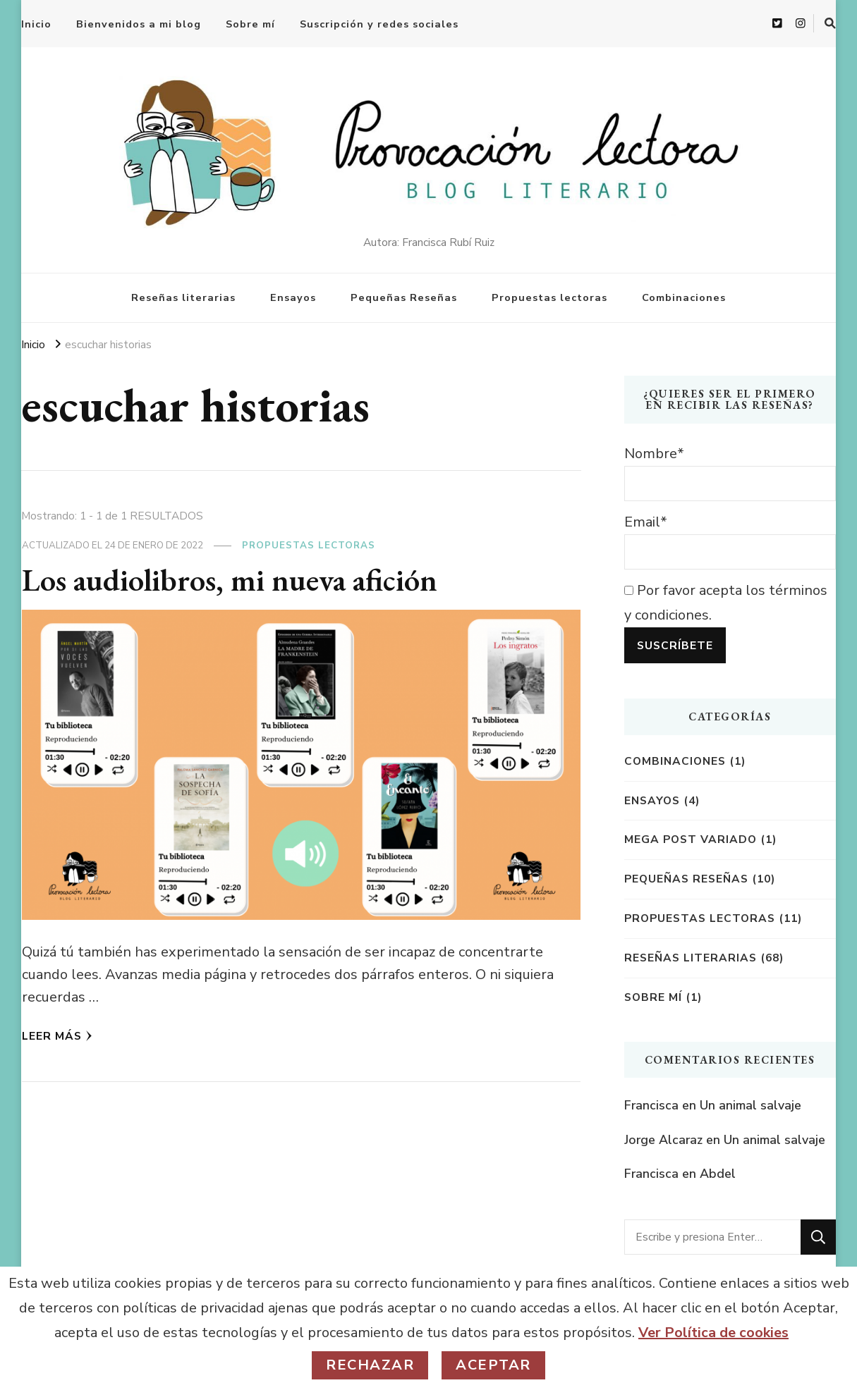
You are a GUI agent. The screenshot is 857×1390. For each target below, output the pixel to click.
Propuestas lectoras (549, 297)
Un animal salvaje (750, 1105)
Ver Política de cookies (713, 1332)
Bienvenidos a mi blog (138, 24)
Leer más (57, 1035)
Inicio (36, 24)
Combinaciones (684, 297)
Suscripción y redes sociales (379, 24)
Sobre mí (250, 24)
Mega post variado (690, 839)
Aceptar (493, 1364)
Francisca (651, 1105)
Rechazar (370, 1364)
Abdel (718, 1173)
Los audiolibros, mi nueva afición (229, 579)
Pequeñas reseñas (686, 878)
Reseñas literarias (183, 297)
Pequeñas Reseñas (404, 297)
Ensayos (293, 297)
